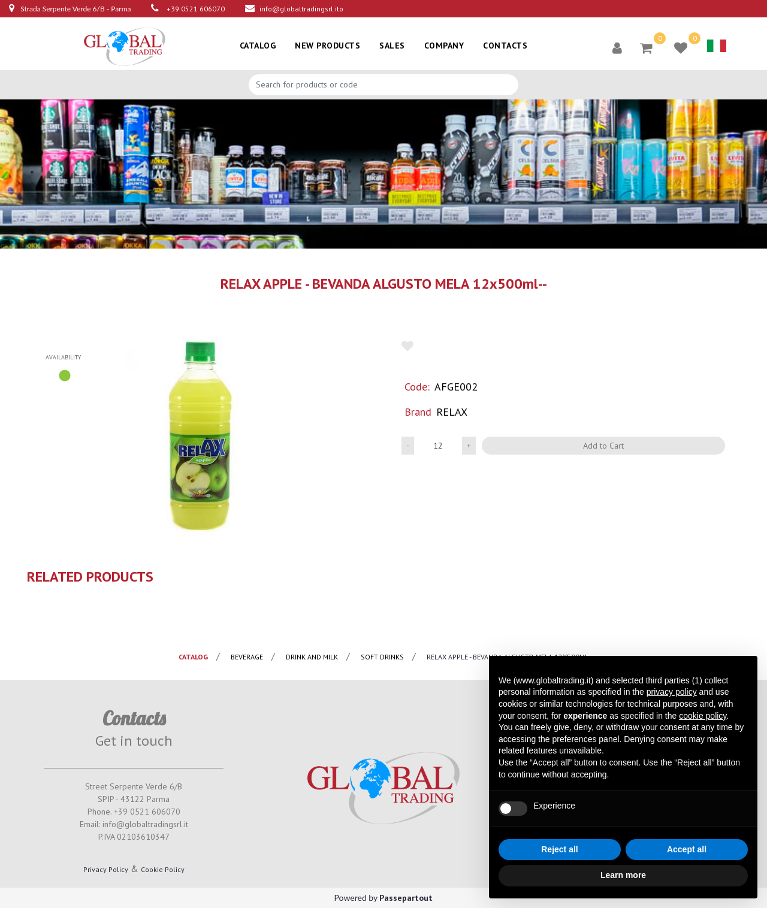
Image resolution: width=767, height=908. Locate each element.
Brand (417, 412)
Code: (417, 387)
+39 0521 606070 (196, 8)
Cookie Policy (163, 869)
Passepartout (406, 897)
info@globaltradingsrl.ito (301, 8)
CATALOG (258, 45)
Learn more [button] (623, 875)
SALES (392, 45)
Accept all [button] (686, 849)
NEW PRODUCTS (327, 45)
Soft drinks (382, 656)
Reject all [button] (559, 849)
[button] (617, 47)
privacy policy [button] (672, 692)
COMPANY (444, 45)
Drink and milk (312, 656)
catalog (193, 656)
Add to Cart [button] (603, 445)
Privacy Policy (105, 869)
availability (63, 357)
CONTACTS (505, 45)
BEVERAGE (247, 656)
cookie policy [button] (702, 716)
